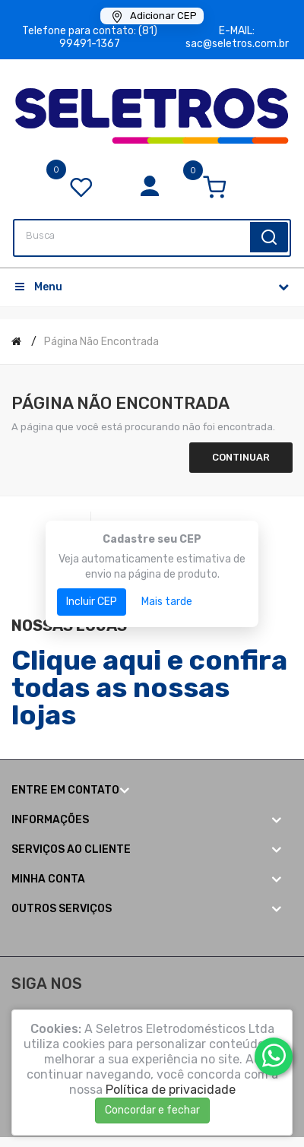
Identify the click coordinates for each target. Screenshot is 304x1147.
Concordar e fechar (152, 1110)
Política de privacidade (171, 1089)
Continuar (241, 457)
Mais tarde (166, 601)
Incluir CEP (91, 601)
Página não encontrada (101, 341)
